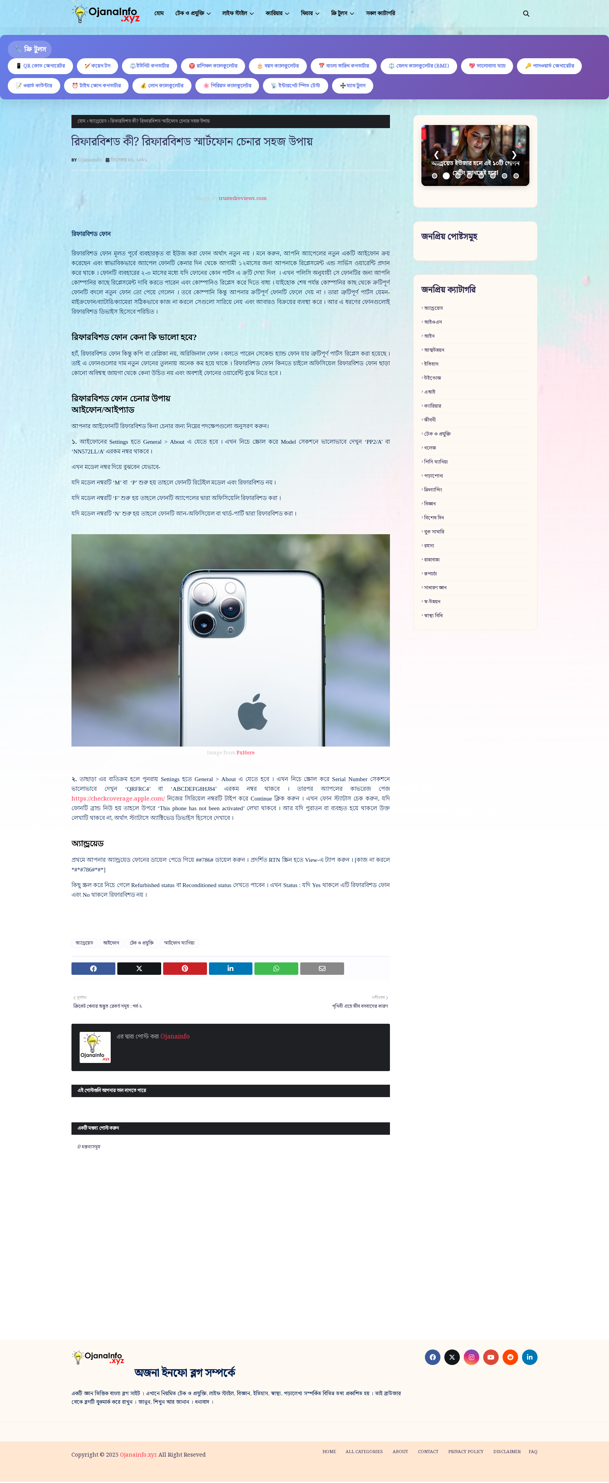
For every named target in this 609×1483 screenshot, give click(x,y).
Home (329, 1453)
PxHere (246, 754)
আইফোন (111, 944)
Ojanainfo (90, 161)
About (400, 1453)
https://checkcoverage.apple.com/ (118, 800)
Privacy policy (466, 1453)
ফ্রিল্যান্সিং (433, 491)
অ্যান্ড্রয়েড (97, 122)
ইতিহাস (431, 365)
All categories (364, 1453)
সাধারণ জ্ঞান (435, 589)
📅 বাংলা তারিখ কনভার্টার (355, 66)
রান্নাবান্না (432, 561)
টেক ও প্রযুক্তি (141, 944)
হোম (81, 122)
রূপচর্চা (430, 575)
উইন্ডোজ (432, 379)
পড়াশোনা (433, 477)
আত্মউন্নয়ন (434, 351)
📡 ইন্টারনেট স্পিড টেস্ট (377, 86)
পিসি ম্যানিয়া (436, 463)
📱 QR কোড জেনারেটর (41, 66)
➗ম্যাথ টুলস (437, 86)
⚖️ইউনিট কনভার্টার (155, 66)
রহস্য (429, 547)
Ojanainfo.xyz (138, 1456)
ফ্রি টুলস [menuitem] (339, 13)
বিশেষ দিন (434, 519)
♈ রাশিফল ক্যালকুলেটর (220, 66)
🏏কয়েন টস (101, 66)
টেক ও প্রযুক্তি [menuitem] (189, 13)
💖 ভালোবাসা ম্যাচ (503, 66)
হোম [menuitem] (159, 13)
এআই (429, 393)
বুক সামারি (434, 533)
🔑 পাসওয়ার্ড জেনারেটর (41, 86)
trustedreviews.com (242, 200)
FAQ (533, 1453)
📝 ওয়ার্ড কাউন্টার (107, 86)
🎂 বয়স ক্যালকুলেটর (287, 66)
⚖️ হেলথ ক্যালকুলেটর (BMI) (432, 66)
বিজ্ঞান (430, 505)
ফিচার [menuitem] (307, 13)
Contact (428, 1453)
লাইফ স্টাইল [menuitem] (235, 13)
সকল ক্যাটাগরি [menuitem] (380, 13)
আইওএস (433, 324)
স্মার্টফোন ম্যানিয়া (179, 944)
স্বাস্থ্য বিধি (433, 617)
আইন (429, 337)
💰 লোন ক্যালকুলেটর (239, 86)
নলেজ (430, 449)
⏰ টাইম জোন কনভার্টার (172, 86)
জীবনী (430, 421)
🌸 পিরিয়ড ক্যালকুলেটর (306, 86)
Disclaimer (507, 1453)
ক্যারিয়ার (432, 407)
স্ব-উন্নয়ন (432, 603)
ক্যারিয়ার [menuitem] (274, 13)
